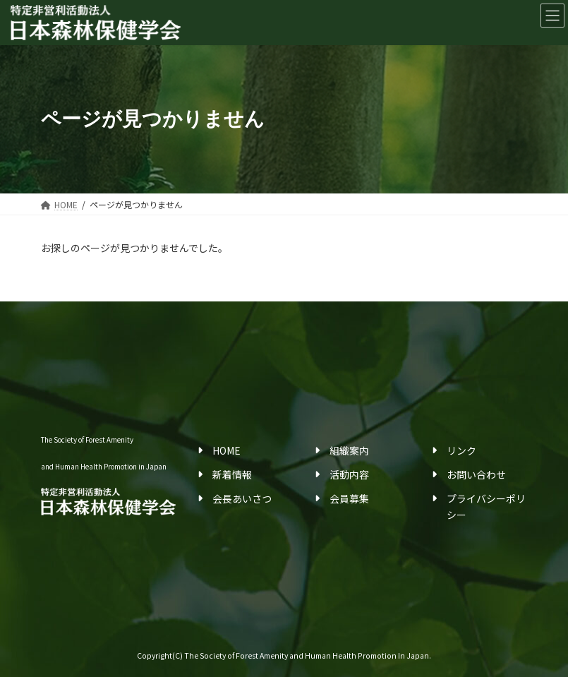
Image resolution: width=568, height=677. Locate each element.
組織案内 (349, 450)
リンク (461, 450)
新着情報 (232, 474)
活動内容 (349, 474)
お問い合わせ (476, 474)
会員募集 (349, 498)
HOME (226, 450)
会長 (222, 498)
